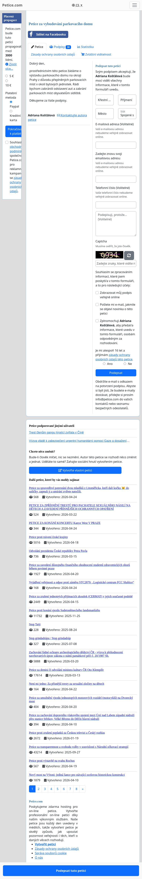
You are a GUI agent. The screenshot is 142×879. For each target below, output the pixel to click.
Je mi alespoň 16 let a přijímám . (114, 354)
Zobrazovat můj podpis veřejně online (116, 295)
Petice (37, 47)
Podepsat (115, 373)
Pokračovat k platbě (15, 131)
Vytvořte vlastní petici (75, 470)
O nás (39, 858)
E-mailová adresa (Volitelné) (115, 124)
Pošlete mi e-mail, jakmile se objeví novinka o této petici (117, 308)
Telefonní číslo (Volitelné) (113, 188)
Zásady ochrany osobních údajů (53, 54)
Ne (130, 364)
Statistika (85, 47)
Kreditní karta (15, 118)
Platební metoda (11, 95)
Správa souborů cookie (51, 853)
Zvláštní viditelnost (96, 54)
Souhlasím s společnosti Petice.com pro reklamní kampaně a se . (18, 166)
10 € (8, 85)
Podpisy (60, 47)
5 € (12, 76)
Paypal (14, 106)
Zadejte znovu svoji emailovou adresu (109, 156)
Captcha (101, 241)
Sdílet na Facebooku (47, 34)
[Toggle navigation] (134, 5)
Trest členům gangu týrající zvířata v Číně (56, 432)
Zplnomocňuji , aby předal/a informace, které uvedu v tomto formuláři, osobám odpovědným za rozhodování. (117, 332)
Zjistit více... (11, 66)
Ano (110, 364)
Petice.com (12, 5)
